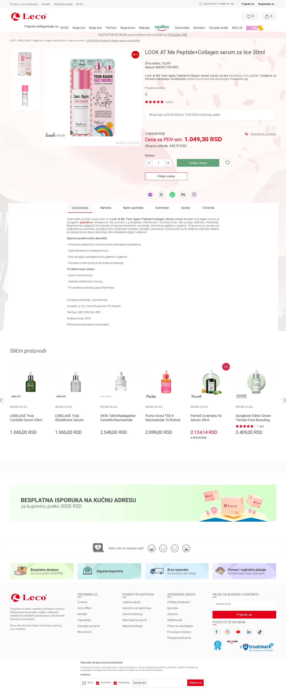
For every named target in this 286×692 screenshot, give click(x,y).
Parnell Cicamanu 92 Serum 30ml (206, 418)
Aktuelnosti (84, 631)
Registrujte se (266, 4)
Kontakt (82, 614)
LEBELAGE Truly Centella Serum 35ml (26, 418)
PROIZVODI (24, 40)
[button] (126, 16)
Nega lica (38, 40)
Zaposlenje (84, 620)
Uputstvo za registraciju (136, 608)
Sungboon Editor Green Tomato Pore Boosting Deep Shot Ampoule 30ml (253, 422)
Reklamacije (174, 620)
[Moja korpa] (268, 16)
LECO (13, 40)
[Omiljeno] (249, 16)
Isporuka (172, 608)
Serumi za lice (76, 40)
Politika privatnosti (178, 602)
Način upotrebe (133, 208)
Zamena (172, 614)
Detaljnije (85, 675)
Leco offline (84, 608)
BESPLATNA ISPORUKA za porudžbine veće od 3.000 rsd (133, 34)
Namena (105, 208)
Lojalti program (131, 602)
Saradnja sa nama (89, 626)
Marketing (124, 682)
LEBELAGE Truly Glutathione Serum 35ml (69, 420)
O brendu (208, 208)
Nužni (91, 682)
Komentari (162, 208)
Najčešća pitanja (132, 626)
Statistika (106, 682)
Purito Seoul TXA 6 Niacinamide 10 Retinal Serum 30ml (162, 420)
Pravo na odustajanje (180, 626)
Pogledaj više (177, 34)
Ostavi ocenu (166, 176)
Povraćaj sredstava (179, 631)
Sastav (185, 208)
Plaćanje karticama (179, 637)
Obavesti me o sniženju (263, 133)
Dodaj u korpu (198, 163)
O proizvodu (80, 208)
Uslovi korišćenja (132, 614)
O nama (82, 602)
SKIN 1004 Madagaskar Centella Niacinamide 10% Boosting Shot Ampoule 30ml (118, 422)
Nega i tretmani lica (56, 40)
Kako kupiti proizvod (134, 620)
